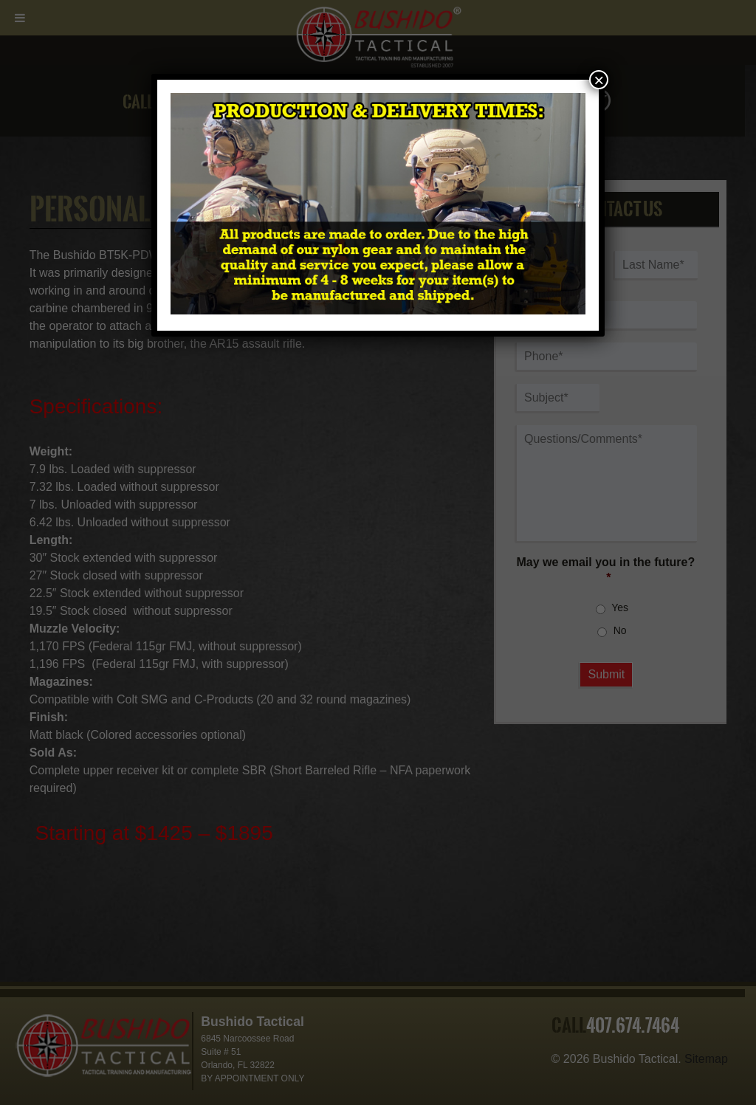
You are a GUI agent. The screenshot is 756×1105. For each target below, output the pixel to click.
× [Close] (599, 79)
